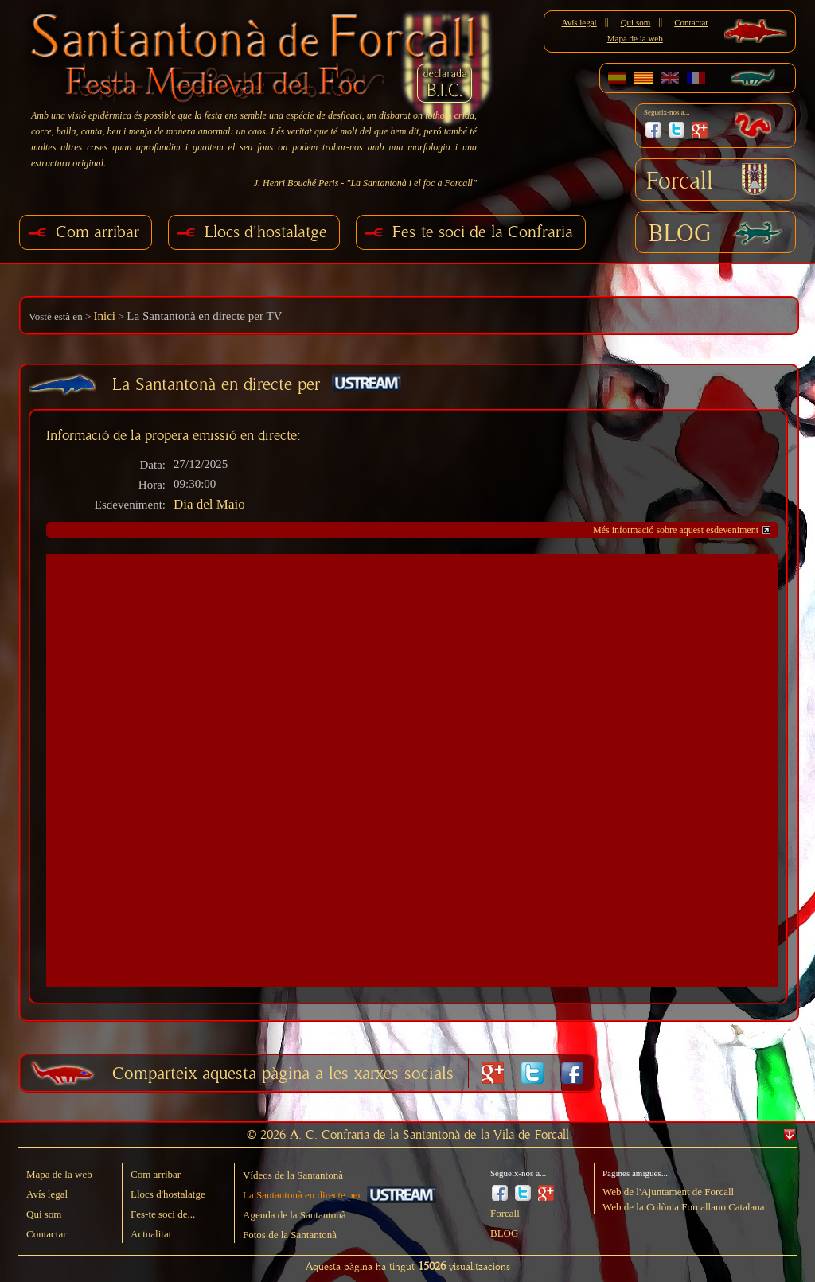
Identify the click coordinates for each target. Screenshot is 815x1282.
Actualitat (151, 1234)
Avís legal (579, 22)
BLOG (680, 234)
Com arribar (97, 232)
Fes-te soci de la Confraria (482, 232)
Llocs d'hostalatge (266, 232)
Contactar (691, 22)
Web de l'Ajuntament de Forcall (668, 1192)
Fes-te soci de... (163, 1214)
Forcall (679, 181)
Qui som (636, 22)
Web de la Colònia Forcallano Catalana (683, 1207)
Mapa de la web (635, 38)
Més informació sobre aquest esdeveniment (675, 530)
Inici (105, 316)
